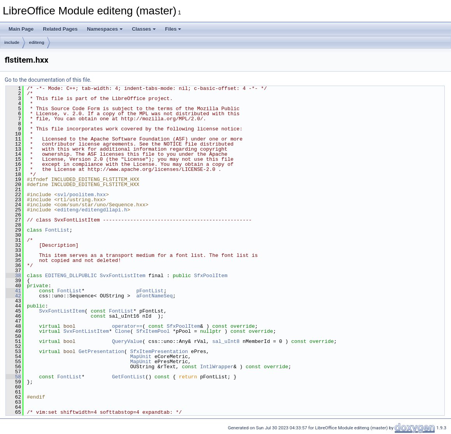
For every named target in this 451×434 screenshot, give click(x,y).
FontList (57, 230)
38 (13, 275)
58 (13, 376)
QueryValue (127, 341)
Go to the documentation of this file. (48, 80)
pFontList (150, 290)
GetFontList (128, 376)
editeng (36, 42)
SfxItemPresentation (159, 351)
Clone (122, 331)
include (11, 42)
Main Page (21, 29)
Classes (144, 29)
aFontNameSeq (154, 295)
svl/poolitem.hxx (81, 194)
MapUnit (141, 356)
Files (173, 29)
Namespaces (105, 29)
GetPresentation (101, 351)
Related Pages (60, 29)
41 (13, 290)
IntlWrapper (217, 366)
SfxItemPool (153, 331)
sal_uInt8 (226, 341)
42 (13, 295)
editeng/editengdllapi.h (92, 209)
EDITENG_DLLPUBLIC (71, 275)
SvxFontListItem (122, 275)
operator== (127, 326)
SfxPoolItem (210, 275)
